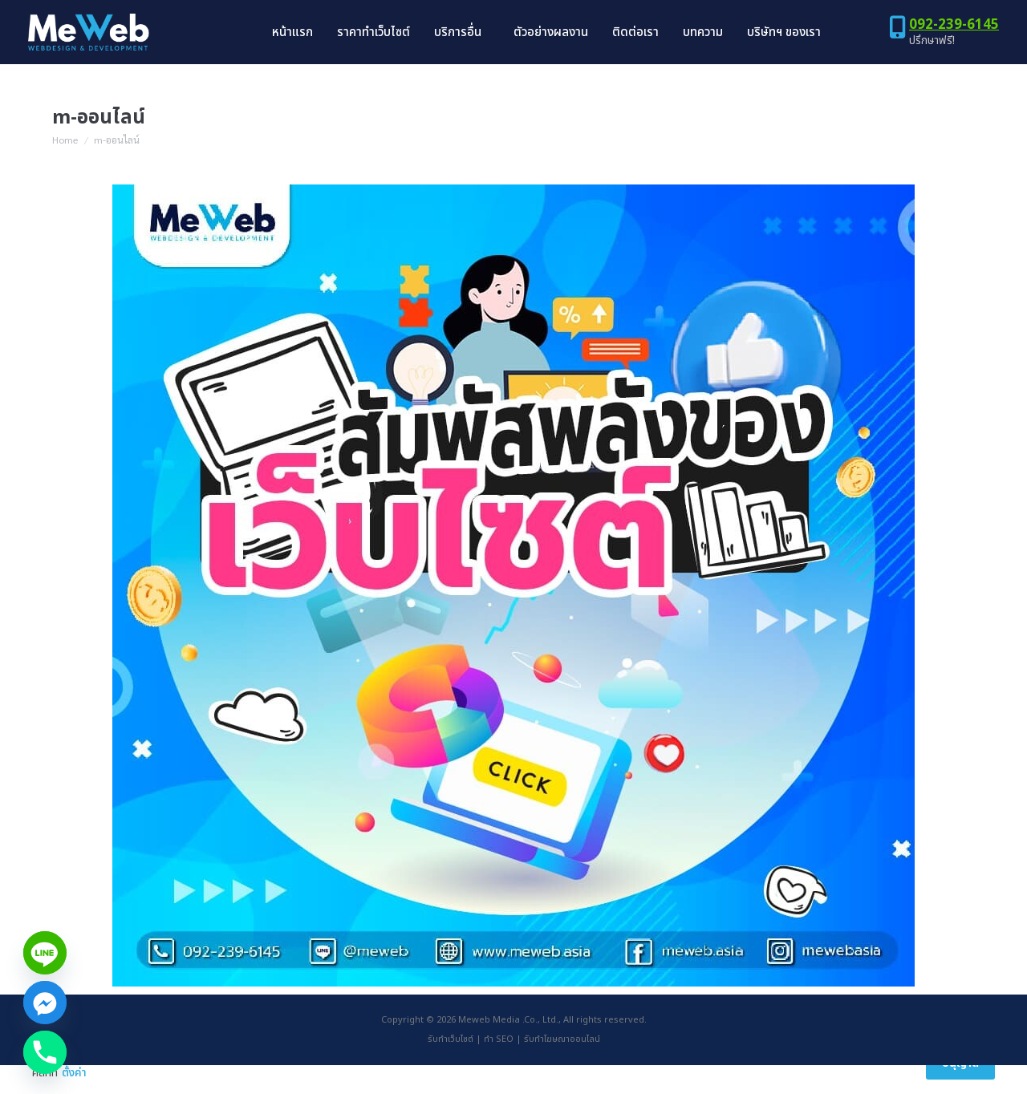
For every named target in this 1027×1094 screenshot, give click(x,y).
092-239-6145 (954, 53)
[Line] (45, 952)
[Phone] (45, 1052)
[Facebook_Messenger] (45, 1002)
